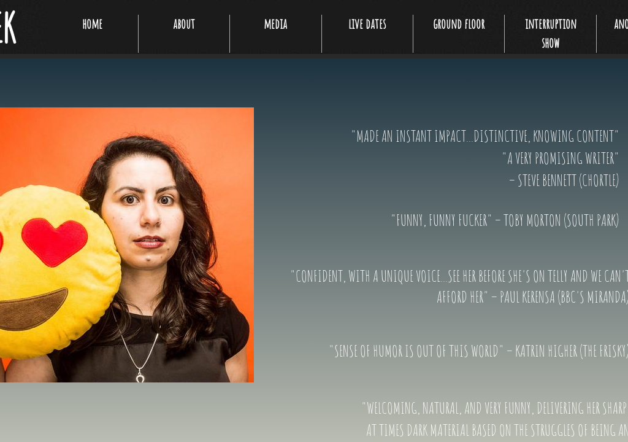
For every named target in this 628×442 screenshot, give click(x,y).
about (184, 23)
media (275, 23)
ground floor (458, 23)
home (92, 23)
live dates (367, 23)
